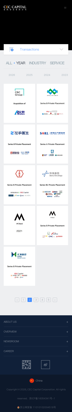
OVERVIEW (10, 331)
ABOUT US (10, 322)
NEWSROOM (11, 341)
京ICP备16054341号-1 (42, 398)
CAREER (9, 351)
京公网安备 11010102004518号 (36, 407)
